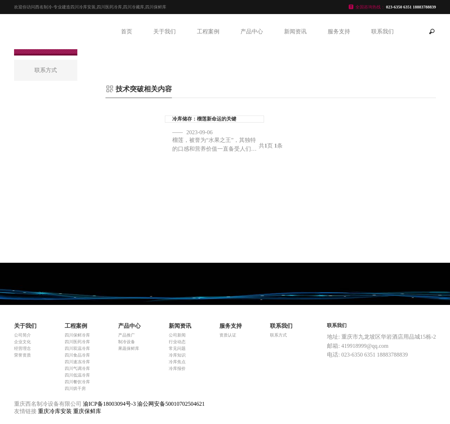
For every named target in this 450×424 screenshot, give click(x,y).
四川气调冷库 (77, 368)
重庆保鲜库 (87, 411)
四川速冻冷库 (77, 361)
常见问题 (177, 348)
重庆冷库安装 (55, 411)
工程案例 (208, 31)
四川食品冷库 (77, 355)
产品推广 (126, 335)
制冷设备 (126, 341)
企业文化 (22, 341)
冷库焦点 (177, 361)
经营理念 (22, 348)
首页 (126, 31)
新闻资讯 (295, 31)
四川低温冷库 (77, 375)
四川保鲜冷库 (77, 335)
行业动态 (177, 341)
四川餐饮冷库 (77, 381)
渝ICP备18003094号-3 (109, 404)
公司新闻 (177, 335)
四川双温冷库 (77, 348)
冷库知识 (177, 355)
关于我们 (164, 31)
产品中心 (251, 31)
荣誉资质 (22, 355)
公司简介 (22, 335)
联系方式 (278, 335)
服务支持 (339, 31)
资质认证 (227, 335)
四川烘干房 (75, 388)
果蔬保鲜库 (128, 348)
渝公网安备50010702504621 (171, 404)
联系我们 (382, 31)
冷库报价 (177, 368)
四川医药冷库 (77, 341)
